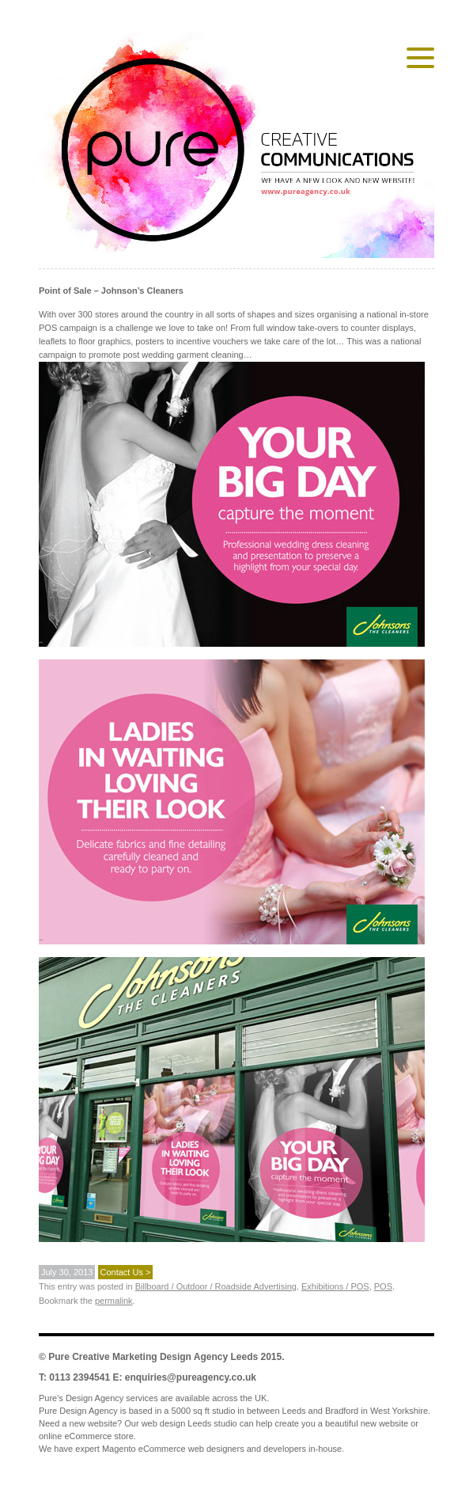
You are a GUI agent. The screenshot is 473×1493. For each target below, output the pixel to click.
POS (383, 1286)
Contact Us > (125, 1272)
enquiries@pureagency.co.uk (190, 1377)
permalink (114, 1300)
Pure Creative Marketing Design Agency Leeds (153, 1356)
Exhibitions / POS (335, 1286)
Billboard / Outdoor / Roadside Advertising (216, 1286)
